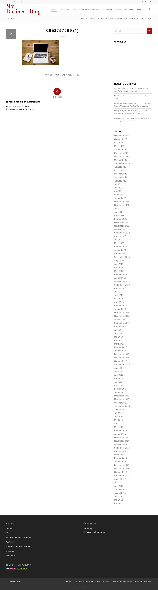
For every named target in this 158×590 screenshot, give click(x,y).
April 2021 (119, 212)
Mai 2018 (118, 299)
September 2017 (122, 323)
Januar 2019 (120, 278)
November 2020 (121, 226)
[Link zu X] (7, 2)
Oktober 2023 (120, 160)
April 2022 (119, 191)
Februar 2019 (120, 274)
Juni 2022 (118, 188)
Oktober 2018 (120, 281)
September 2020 (122, 233)
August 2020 (120, 236)
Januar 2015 (120, 434)
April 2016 (119, 382)
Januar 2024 (120, 149)
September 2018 (122, 285)
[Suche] (149, 9)
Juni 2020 (118, 240)
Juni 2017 (118, 333)
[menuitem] (54, 9)
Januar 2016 (120, 392)
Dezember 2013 (121, 465)
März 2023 (119, 170)
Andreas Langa (72, 75)
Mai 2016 (118, 378)
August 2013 (120, 479)
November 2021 (121, 205)
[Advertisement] (133, 60)
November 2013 (121, 468)
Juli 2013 (118, 482)
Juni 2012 (118, 496)
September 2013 (122, 475)
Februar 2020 (120, 246)
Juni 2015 (118, 417)
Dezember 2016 (121, 354)
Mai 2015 (118, 420)
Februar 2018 (120, 305)
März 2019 (119, 271)
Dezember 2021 (121, 201)
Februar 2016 (120, 389)
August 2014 (120, 451)
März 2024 (119, 146)
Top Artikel (10, 542)
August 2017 (120, 326)
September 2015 (122, 406)
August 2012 (120, 493)
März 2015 (119, 427)
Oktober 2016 (120, 361)
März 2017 (119, 344)
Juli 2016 (118, 371)
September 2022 (122, 177)
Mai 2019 (118, 267)
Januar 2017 (120, 351)
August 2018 (120, 288)
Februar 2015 (120, 430)
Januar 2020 (120, 250)
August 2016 (120, 368)
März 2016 (119, 385)
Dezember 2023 (121, 153)
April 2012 (119, 503)
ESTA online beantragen (94, 532)
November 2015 (121, 399)
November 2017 (121, 316)
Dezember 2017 (121, 312)
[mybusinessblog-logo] (23, 9)
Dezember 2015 (121, 396)
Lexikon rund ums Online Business (18, 546)
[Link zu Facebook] (22, 2)
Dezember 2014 (121, 437)
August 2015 (120, 410)
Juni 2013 (118, 486)
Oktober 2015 (120, 403)
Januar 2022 (120, 198)
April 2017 (119, 340)
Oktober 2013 (120, 472)
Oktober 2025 (120, 139)
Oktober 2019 (120, 254)
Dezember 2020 (121, 222)
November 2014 (121, 441)
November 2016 (121, 358)
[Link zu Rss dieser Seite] (10, 2)
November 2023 (121, 156)
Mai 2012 (118, 500)
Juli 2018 (118, 292)
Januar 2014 (120, 462)
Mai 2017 (118, 337)
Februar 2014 (120, 458)
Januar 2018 (120, 309)
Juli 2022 (118, 184)
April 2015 (119, 423)
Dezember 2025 (121, 136)
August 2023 (120, 167)
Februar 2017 (120, 347)
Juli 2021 (118, 208)
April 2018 (119, 302)
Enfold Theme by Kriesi (15, 581)
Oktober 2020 (120, 229)
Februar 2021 (120, 219)
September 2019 (122, 257)
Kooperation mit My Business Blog (18, 537)
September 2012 (122, 489)
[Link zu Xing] (14, 2)
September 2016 (122, 364)
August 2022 (120, 181)
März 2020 (119, 243)
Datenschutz (10, 556)
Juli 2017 (118, 330)
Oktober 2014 (120, 444)
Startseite (10, 18)
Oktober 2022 (120, 174)
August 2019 (120, 260)
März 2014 (119, 455)
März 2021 (119, 215)
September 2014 (122, 448)
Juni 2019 (118, 264)
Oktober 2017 (120, 319)
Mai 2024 (118, 142)
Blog (7, 533)
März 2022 (119, 195)
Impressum (10, 551)
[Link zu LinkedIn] (18, 2)
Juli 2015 (118, 413)
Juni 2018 (118, 295)
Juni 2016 (118, 375)
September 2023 (122, 163)
